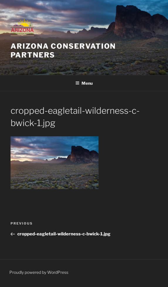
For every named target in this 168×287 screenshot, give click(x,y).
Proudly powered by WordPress (38, 272)
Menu (84, 83)
